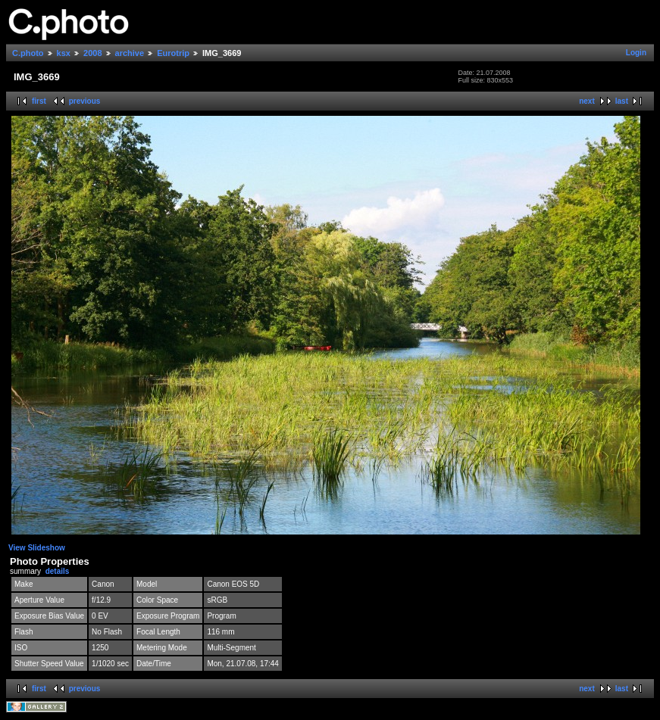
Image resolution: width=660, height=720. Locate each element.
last (621, 101)
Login (636, 52)
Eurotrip (173, 53)
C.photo (28, 53)
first (39, 101)
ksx (63, 53)
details (57, 571)
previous (85, 101)
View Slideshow (36, 548)
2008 (92, 53)
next (587, 101)
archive (130, 53)
